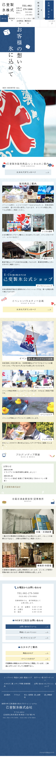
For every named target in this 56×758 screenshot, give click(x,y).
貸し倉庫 (37, 695)
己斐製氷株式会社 (8, 10)
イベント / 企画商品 (20, 20)
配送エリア (28, 677)
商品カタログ (28, 653)
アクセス (17, 695)
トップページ (8, 677)
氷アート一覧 (39, 677)
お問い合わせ (49, 10)
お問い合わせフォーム (28, 626)
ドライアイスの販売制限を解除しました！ (20, 472)
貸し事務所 (48, 695)
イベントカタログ (28, 659)
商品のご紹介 (18, 677)
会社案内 (44, 18)
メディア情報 (18, 684)
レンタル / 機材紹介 (28, 20)
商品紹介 (12, 18)
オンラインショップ (52, 21)
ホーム (4, 18)
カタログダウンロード (26, 172)
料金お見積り (39, 10)
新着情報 (27, 684)
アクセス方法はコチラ (47, 752)
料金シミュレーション (28, 632)
